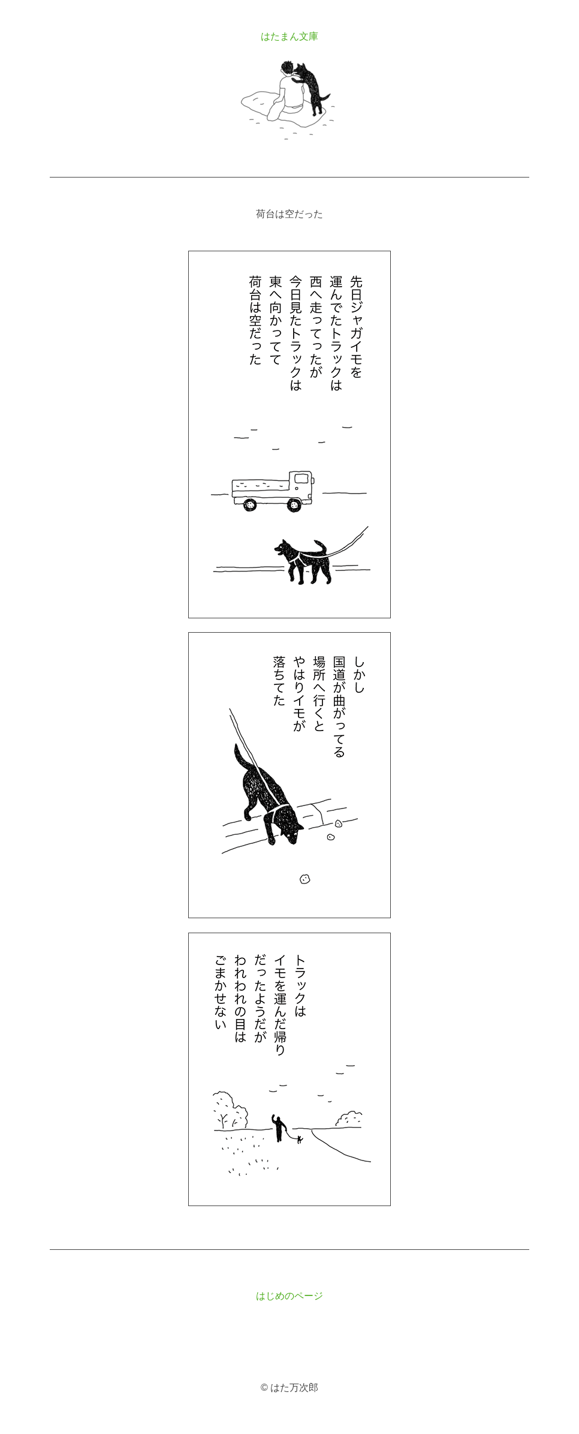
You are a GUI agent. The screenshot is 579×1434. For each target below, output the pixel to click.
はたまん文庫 (289, 36)
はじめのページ (289, 1296)
